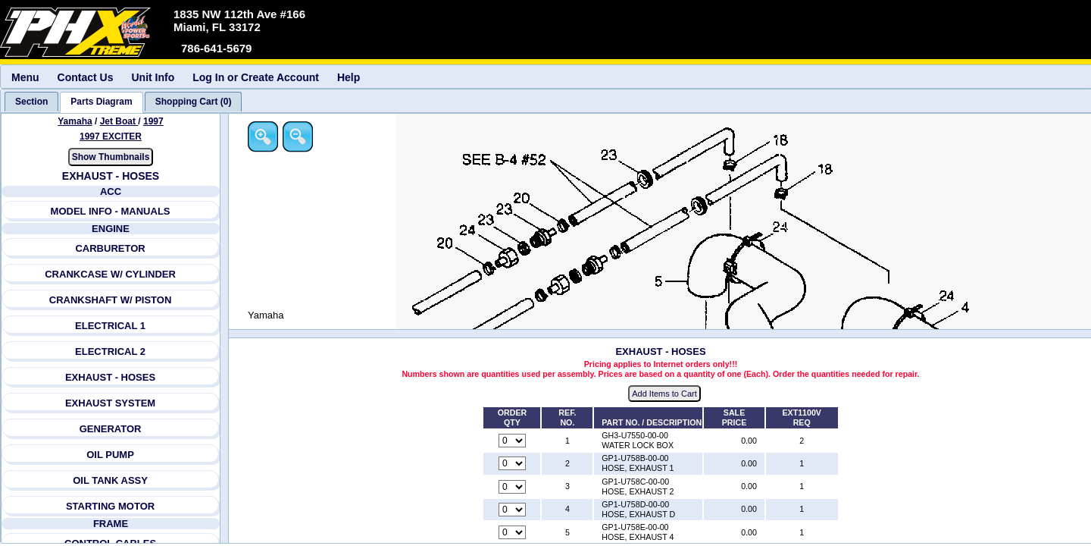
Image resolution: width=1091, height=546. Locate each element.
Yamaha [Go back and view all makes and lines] (75, 121)
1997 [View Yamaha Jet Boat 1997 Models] (153, 121)
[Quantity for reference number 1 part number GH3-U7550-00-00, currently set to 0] (512, 440)
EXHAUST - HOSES (110, 377)
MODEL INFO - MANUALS (110, 211)
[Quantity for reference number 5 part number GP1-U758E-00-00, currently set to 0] (512, 532)
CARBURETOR (110, 248)
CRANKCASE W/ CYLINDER (110, 274)
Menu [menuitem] (25, 77)
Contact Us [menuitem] (86, 77)
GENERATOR (111, 429)
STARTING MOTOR (110, 506)
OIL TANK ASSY (110, 480)
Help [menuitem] (348, 77)
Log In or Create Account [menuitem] (255, 77)
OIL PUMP (110, 454)
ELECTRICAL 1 (110, 325)
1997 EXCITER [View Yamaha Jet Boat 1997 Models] (111, 136)
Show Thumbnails (111, 157)
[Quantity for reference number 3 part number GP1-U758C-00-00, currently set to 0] (512, 487)
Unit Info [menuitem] (152, 77)
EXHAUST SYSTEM (110, 403)
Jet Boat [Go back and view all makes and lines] (119, 121)
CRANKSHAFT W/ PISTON (110, 300)
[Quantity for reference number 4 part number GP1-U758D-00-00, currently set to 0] (512, 509)
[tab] (31, 101)
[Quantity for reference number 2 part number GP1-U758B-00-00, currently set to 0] (512, 463)
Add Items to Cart (664, 393)
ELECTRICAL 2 (110, 351)
